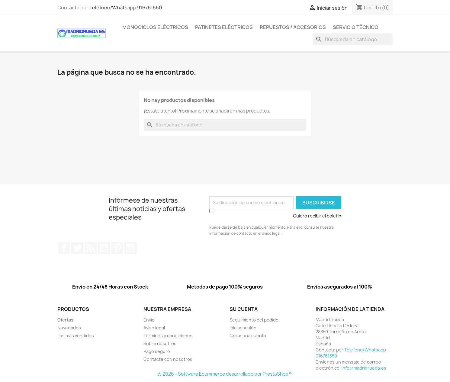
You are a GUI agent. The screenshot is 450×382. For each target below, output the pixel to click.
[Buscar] (353, 39)
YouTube (104, 248)
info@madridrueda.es (364, 368)
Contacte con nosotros (167, 359)
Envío (149, 320)
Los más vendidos (75, 335)
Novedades (69, 328)
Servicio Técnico (355, 27)
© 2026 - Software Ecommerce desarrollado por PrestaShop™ (225, 374)
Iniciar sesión (243, 328)
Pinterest (117, 248)
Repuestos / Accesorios (293, 27)
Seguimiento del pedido (254, 320)
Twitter (77, 248)
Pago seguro (156, 351)
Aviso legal (154, 328)
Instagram (130, 248)
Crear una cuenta (248, 335)
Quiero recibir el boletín (317, 216)
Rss (91, 248)
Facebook (64, 248)
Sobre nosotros (159, 343)
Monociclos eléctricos (155, 27)
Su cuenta (244, 309)
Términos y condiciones (167, 335)
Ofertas (65, 320)
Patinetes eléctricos (224, 27)
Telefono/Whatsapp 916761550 (125, 7)
